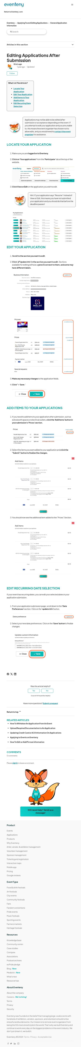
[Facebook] (8, 674)
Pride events (12, 912)
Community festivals (16, 899)
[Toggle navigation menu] (72, 5)
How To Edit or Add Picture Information (27, 742)
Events (10, 830)
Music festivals (13, 916)
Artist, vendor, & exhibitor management (23, 847)
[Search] (26, 31)
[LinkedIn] (15, 674)
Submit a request (50, 703)
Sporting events (14, 920)
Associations (12, 956)
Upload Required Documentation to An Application (32, 728)
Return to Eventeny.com (13, 12)
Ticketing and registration (18, 859)
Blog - (11, 968)
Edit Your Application (23, 94)
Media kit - (13, 972)
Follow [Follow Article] (12, 73)
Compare (11, 952)
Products (11, 839)
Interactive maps (14, 863)
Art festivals (12, 891)
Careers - (17, 997)
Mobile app (11, 867)
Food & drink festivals (16, 887)
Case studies (12, 948)
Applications (12, 835)
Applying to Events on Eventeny (24, 737)
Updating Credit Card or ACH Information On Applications (35, 733)
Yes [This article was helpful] (33, 691)
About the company (15, 993)
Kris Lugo (18, 64)
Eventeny (11, 23)
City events (12, 895)
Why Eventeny (13, 843)
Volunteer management (17, 851)
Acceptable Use (45, 1037)
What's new (12, 976)
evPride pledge (13, 964)
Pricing (10, 871)
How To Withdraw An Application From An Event (31, 723)
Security (10, 1009)
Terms (9, 1001)
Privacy (10, 1005)
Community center (15, 944)
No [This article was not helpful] (47, 691)
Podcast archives (14, 960)
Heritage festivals (14, 928)
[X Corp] (11, 674)
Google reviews (14, 875)
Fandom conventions (16, 908)
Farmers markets (14, 924)
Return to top (14, 711)
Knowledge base (14, 940)
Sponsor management (16, 855)
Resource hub (13, 981)
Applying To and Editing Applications (32, 23)
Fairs (9, 904)
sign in (15, 763)
